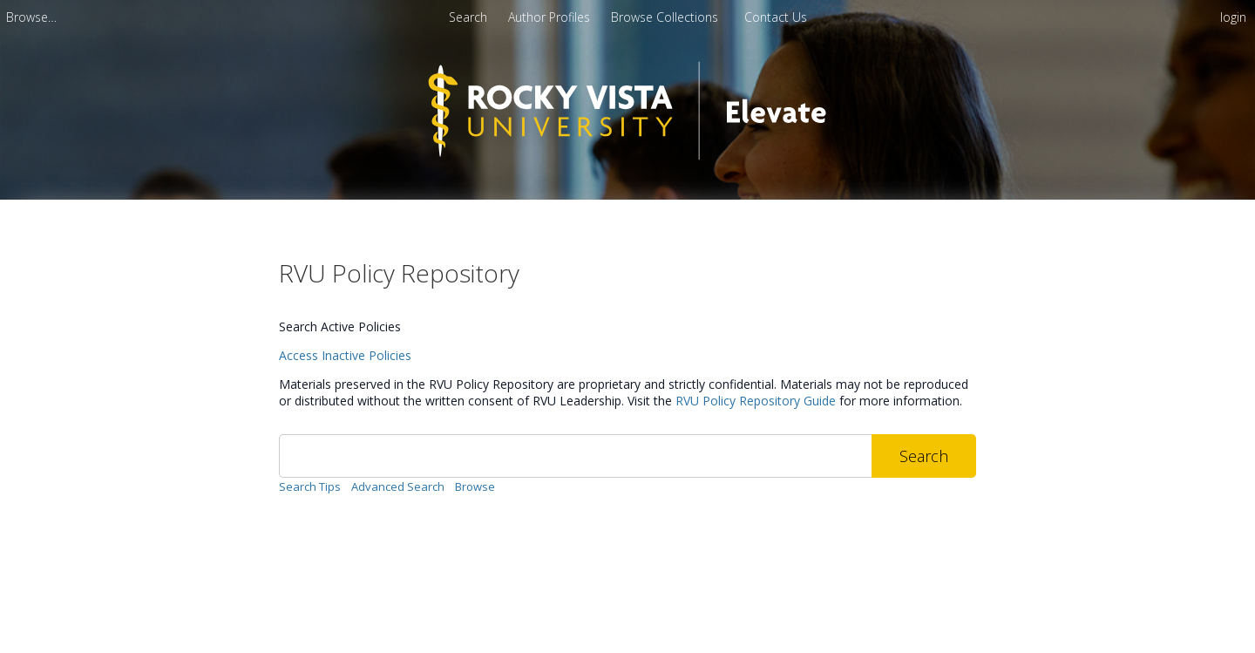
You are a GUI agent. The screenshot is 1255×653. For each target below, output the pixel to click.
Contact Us (775, 17)
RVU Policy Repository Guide (755, 400)
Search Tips (310, 486)
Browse (475, 486)
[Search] (575, 456)
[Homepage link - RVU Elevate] (628, 171)
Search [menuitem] (468, 17)
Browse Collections (666, 17)
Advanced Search (397, 486)
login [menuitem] (1233, 17)
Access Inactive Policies (345, 355)
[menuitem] (31, 17)
